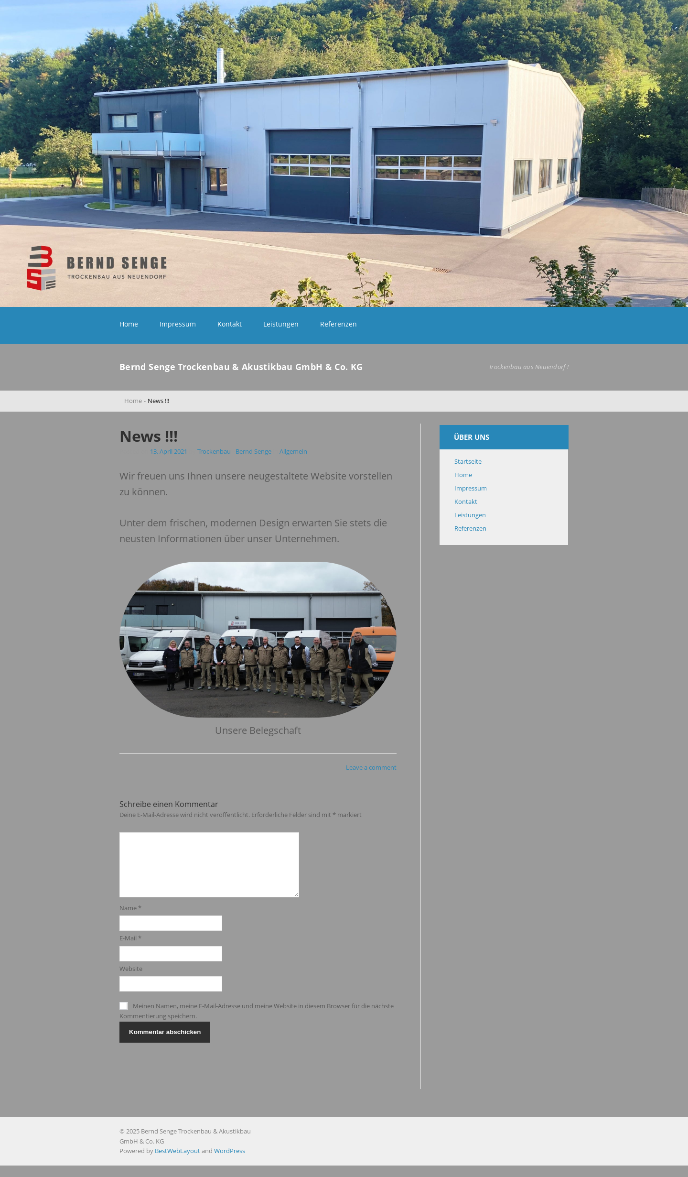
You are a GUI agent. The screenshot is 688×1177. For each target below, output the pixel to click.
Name (130, 919)
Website (130, 980)
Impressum (178, 323)
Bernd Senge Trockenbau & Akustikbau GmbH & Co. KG (241, 366)
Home (128, 323)
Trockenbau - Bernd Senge (234, 451)
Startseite (468, 461)
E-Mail (130, 949)
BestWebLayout (177, 1162)
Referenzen (338, 323)
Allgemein (293, 451)
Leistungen (281, 323)
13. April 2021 (169, 451)
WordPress (229, 1162)
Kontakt (229, 323)
